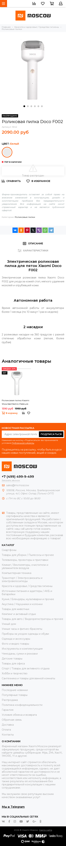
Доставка (8, 724)
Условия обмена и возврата (19, 714)
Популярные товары (14, 695)
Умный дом (9, 624)
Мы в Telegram (13, 807)
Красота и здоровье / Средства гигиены (27, 586)
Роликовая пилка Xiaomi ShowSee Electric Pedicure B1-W (15, 402)
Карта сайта (45, 830)
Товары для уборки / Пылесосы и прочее (28, 555)
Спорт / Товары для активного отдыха (25, 668)
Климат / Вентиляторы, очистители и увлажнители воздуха (25, 566)
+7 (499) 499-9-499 (18, 477)
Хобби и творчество (14, 673)
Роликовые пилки (25, 217)
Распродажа (10, 700)
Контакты (8, 734)
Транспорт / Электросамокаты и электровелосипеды (22, 579)
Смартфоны (9, 550)
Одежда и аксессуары (16, 638)
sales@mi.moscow (17, 485)
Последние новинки (15, 690)
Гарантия (7, 709)
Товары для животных (15, 609)
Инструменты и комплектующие (22, 648)
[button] (24, 106)
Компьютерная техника (16, 573)
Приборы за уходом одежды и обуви (25, 633)
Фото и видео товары (15, 643)
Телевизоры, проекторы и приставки (25, 560)
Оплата (6, 729)
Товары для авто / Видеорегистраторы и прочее (32, 619)
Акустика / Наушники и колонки (22, 604)
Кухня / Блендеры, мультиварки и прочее (28, 599)
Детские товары (12, 658)
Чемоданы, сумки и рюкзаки (20, 653)
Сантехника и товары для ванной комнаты (28, 678)
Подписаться (51, 434)
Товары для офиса (13, 663)
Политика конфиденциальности (22, 705)
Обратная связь (12, 719)
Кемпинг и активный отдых (19, 614)
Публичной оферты (23, 443)
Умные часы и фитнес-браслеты (22, 628)
